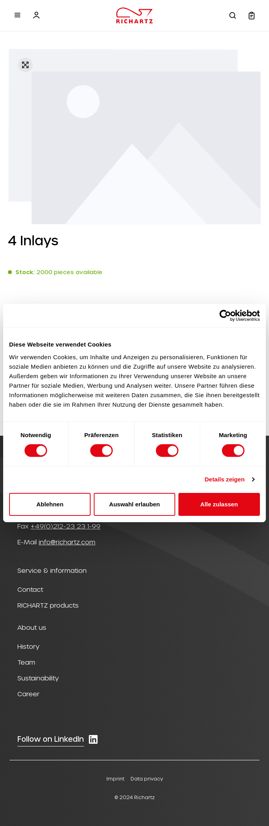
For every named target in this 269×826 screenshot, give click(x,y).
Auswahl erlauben (134, 504)
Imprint (115, 778)
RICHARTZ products (48, 605)
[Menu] (17, 15)
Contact (30, 589)
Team (26, 662)
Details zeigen (224, 479)
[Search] (232, 15)
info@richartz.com (67, 542)
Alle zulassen (219, 504)
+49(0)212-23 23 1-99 (65, 526)
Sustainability (38, 678)
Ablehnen (49, 504)
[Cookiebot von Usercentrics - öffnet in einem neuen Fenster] (225, 316)
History (28, 646)
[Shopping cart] (251, 15)
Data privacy (147, 778)
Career (28, 693)
